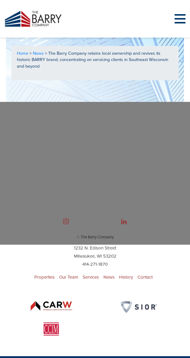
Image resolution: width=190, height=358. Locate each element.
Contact (145, 277)
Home (23, 53)
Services (91, 277)
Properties (44, 277)
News (39, 53)
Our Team (68, 277)
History (126, 277)
